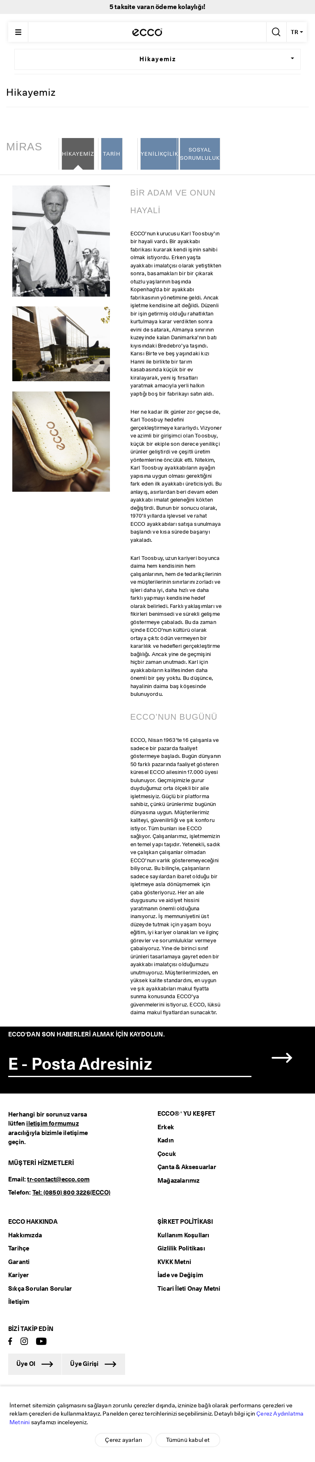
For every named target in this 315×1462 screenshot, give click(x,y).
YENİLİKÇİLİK (159, 154)
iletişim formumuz (52, 1124)
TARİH (112, 154)
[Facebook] (10, 1342)
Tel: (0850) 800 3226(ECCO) (71, 1193)
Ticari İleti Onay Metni (189, 1288)
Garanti (19, 1262)
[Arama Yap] (276, 32)
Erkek (166, 1127)
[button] (282, 1058)
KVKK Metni (174, 1262)
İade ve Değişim (180, 1275)
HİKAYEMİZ (78, 154)
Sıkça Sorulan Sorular (40, 1288)
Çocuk (167, 1154)
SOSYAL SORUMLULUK (200, 154)
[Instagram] (24, 1342)
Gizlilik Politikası (181, 1248)
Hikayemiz (157, 59)
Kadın (166, 1140)
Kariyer (18, 1275)
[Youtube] (41, 1342)
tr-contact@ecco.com (58, 1179)
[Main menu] (18, 32)
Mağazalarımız (179, 1180)
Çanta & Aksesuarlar (187, 1167)
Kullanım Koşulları (184, 1235)
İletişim (19, 1302)
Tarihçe (18, 1248)
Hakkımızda (25, 1235)
